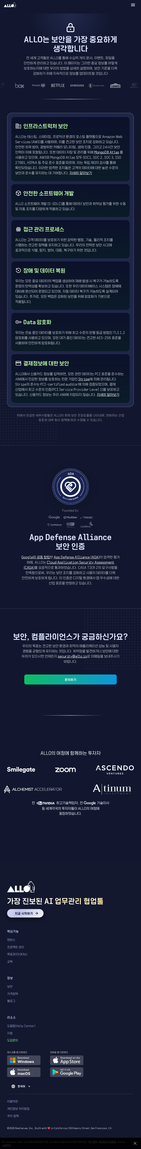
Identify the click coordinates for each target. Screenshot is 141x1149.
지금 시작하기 (26, 913)
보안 (10, 986)
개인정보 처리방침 (18, 1108)
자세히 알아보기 (81, 172)
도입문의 (12, 1040)
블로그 (11, 1001)
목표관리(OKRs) (17, 954)
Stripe (84, 378)
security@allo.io (72, 656)
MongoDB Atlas (106, 151)
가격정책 (12, 993)
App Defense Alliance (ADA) (77, 556)
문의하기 (70, 679)
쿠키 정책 (13, 1116)
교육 (10, 961)
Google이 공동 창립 (35, 556)
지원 (10, 1033)
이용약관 (12, 1101)
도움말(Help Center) (21, 1026)
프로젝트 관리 (15, 947)
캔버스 (11, 939)
